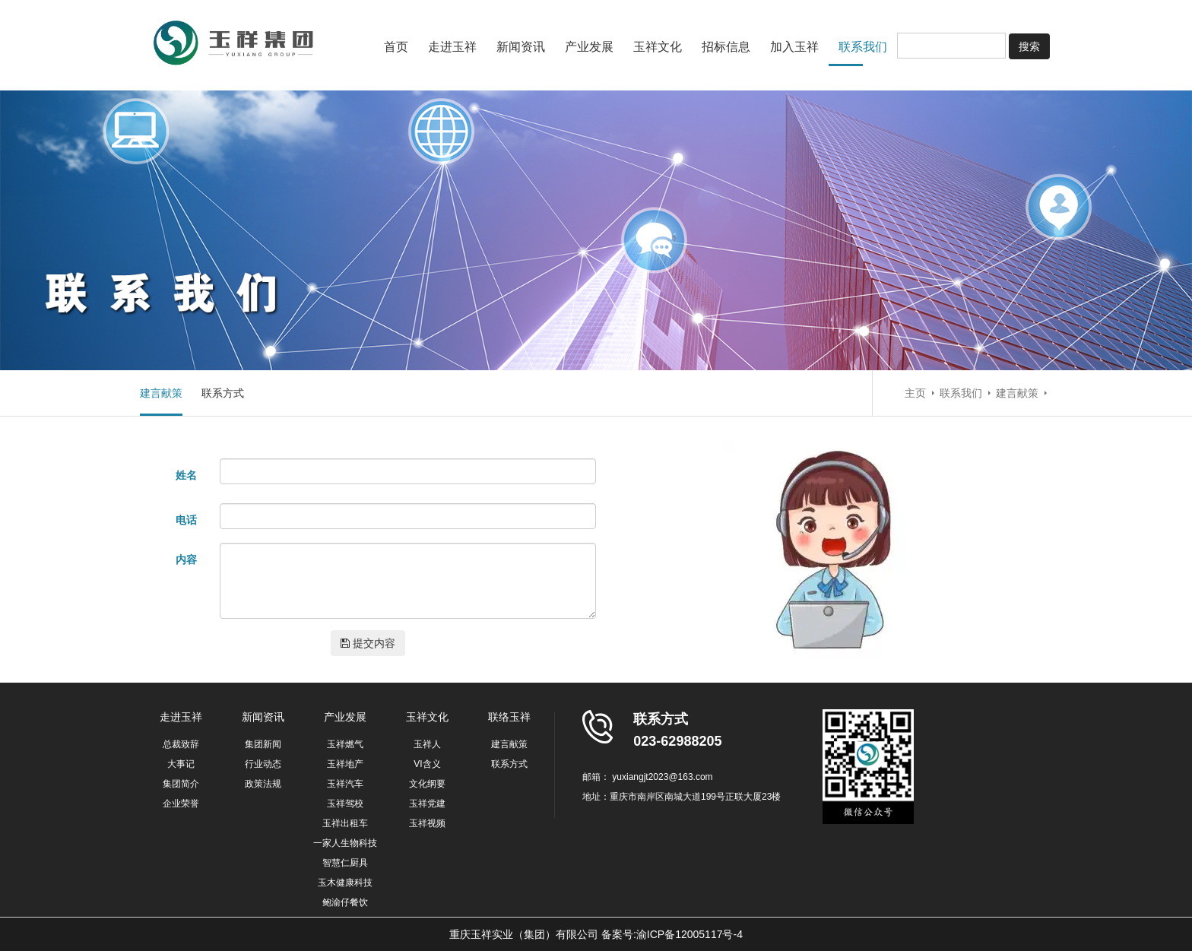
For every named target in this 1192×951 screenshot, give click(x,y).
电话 (186, 520)
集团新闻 (263, 744)
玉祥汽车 (345, 783)
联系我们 (863, 46)
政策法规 (263, 783)
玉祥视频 (427, 823)
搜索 (1029, 46)
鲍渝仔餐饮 (345, 902)
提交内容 (368, 643)
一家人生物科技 (345, 843)
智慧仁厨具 (345, 862)
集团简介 (181, 783)
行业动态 (263, 764)
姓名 (186, 475)
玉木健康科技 (345, 882)
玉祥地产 (345, 764)
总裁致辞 (181, 744)
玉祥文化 (657, 46)
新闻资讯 (520, 46)
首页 (396, 46)
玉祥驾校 (345, 803)
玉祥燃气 (345, 744)
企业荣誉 (181, 803)
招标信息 (726, 46)
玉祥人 (427, 744)
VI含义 (427, 764)
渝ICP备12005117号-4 (689, 934)
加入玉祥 (794, 46)
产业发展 (589, 46)
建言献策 (161, 393)
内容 (186, 559)
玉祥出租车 (345, 823)
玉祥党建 (427, 803)
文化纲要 (427, 783)
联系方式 (222, 393)
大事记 (181, 764)
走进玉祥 (452, 46)
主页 (915, 393)
